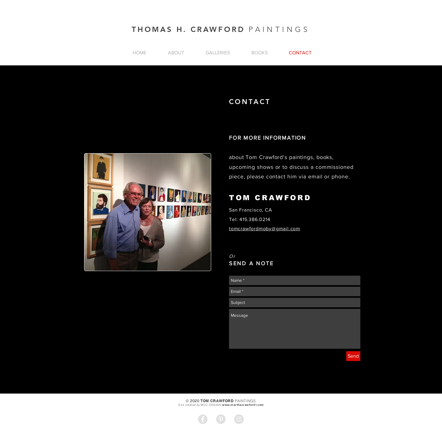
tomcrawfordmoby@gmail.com (264, 228)
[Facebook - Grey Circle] (202, 419)
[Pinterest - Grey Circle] (221, 419)
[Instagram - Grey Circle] (239, 419)
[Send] (353, 356)
